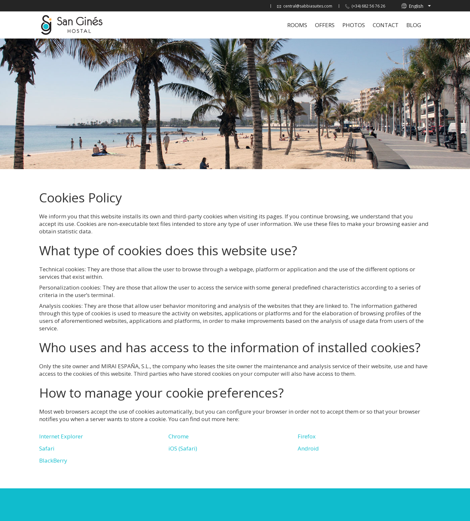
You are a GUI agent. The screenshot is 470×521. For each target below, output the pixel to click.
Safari (47, 448)
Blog (413, 25)
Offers (325, 25)
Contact (386, 25)
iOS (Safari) (182, 448)
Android (308, 448)
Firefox (307, 436)
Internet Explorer (61, 436)
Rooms (297, 25)
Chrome (178, 436)
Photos (353, 25)
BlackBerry (53, 460)
